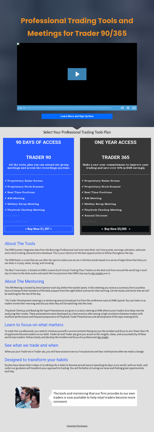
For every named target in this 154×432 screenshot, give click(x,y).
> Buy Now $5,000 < (115, 229)
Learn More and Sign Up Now (77, 116)
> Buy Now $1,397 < (38, 229)
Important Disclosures (77, 426)
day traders (97, 273)
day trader (102, 337)
